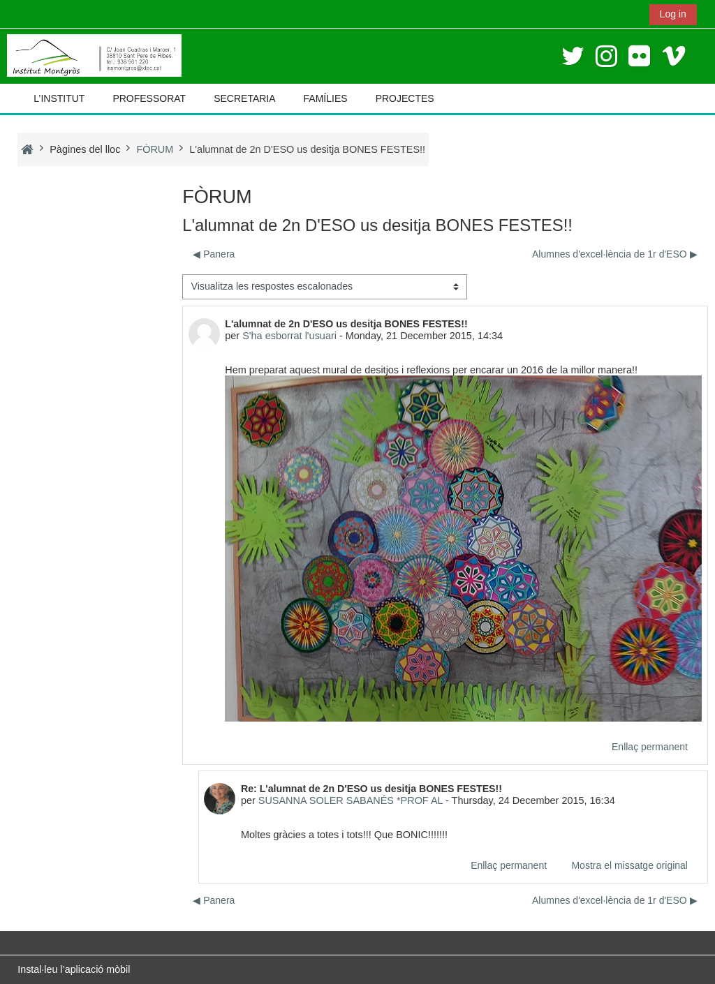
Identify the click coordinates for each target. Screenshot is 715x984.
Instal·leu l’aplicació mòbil (73, 969)
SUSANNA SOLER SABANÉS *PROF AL (350, 800)
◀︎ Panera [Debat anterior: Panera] (214, 254)
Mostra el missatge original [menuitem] (629, 865)
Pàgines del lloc (85, 149)
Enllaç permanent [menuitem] (650, 746)
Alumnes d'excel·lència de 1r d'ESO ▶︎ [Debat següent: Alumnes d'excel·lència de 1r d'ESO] (615, 254)
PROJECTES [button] (405, 98)
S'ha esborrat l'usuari (289, 335)
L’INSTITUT (59, 98)
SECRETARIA (244, 98)
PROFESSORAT (149, 98)
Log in (673, 14)
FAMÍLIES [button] (326, 98)
